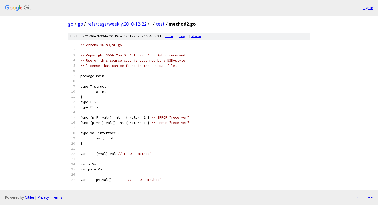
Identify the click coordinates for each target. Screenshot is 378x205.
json (369, 197)
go (70, 24)
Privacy (43, 197)
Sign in (368, 7)
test (160, 24)
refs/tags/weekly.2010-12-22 (117, 24)
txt (357, 197)
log (182, 36)
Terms (57, 197)
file (169, 36)
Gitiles (30, 197)
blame (196, 36)
